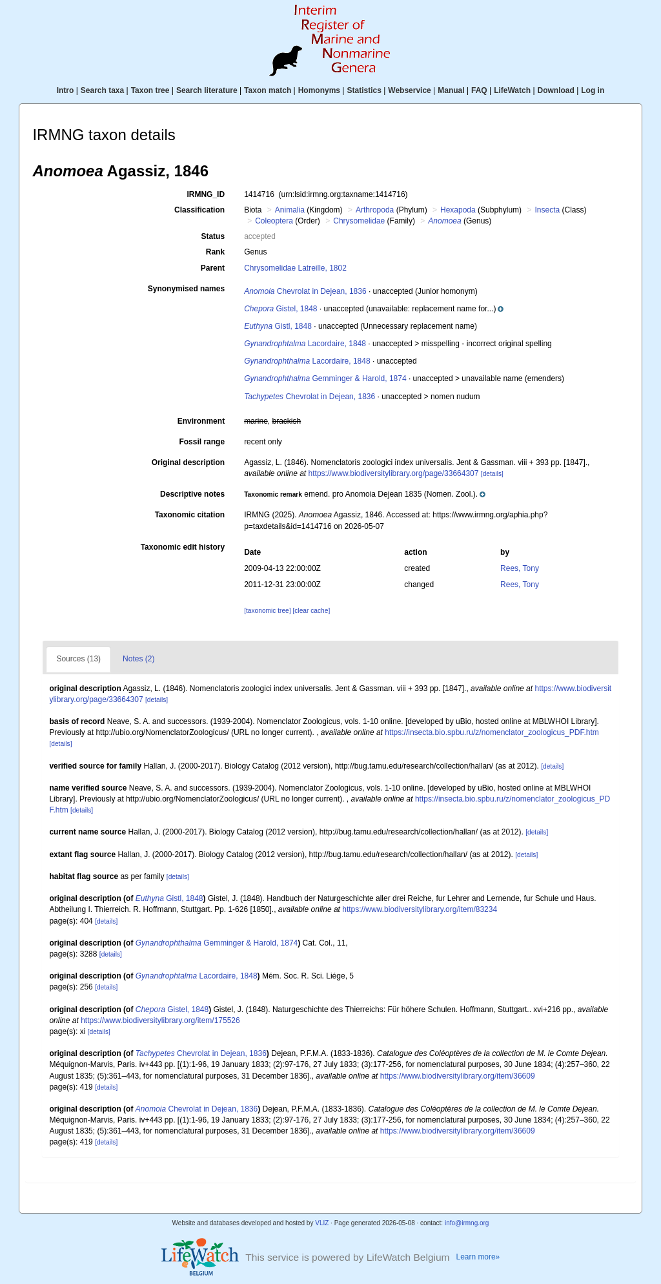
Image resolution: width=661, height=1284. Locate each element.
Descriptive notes (192, 494)
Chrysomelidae (359, 220)
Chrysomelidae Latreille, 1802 (295, 268)
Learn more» (478, 1256)
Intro (65, 90)
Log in (592, 90)
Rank (215, 251)
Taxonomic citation (190, 514)
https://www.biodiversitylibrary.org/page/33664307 (394, 473)
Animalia (290, 209)
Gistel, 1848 (280, 308)
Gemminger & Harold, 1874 (325, 378)
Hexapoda (458, 209)
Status (213, 236)
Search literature (207, 90)
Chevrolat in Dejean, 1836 (305, 291)
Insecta (547, 209)
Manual (451, 90)
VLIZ (322, 1223)
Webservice (409, 90)
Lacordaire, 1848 (305, 343)
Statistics (364, 90)
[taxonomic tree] (267, 610)
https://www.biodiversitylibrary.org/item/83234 (419, 909)
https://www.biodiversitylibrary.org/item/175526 (160, 1020)
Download (556, 90)
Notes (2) (138, 658)
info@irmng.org (467, 1223)
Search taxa (102, 90)
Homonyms (319, 90)
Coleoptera (274, 220)
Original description (188, 462)
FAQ (479, 90)
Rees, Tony (519, 568)
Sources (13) (78, 658)
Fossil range (202, 441)
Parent (213, 268)
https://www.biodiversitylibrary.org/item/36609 (457, 1076)
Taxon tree (150, 90)
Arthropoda (375, 209)
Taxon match (267, 90)
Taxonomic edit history (183, 547)
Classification (199, 209)
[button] (434, 308)
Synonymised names (186, 288)
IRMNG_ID (206, 194)
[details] (492, 473)
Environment (201, 421)
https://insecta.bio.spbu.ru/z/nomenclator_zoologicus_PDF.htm (492, 732)
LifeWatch (512, 90)
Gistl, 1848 (278, 326)
